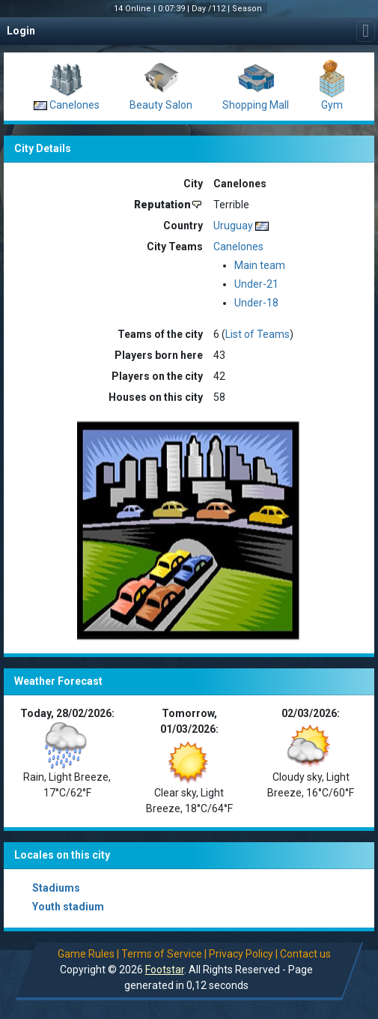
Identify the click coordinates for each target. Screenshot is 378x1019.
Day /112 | (212, 8)
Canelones (74, 105)
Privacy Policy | (243, 954)
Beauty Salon (160, 105)
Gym (332, 105)
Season (248, 8)
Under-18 (256, 303)
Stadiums (56, 888)
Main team (259, 265)
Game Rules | (88, 954)
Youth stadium (68, 907)
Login (21, 31)
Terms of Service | (164, 954)
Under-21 (256, 284)
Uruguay (233, 226)
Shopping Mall (255, 105)
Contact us (305, 954)
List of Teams (257, 334)
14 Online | (136, 8)
